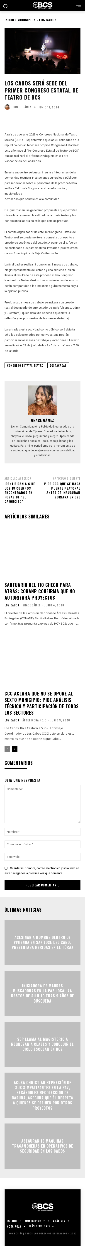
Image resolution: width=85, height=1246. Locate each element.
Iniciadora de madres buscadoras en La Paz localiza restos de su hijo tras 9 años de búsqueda (42, 993)
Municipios (26, 19)
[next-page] (14, 749)
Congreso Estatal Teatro (25, 365)
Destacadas (58, 365)
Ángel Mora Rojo (34, 720)
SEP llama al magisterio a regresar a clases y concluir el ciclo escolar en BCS (42, 1044)
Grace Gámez (22, 107)
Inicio (9, 19)
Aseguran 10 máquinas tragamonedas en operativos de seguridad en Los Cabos (42, 1146)
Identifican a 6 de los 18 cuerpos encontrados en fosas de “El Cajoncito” (20, 492)
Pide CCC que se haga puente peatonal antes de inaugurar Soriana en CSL (62, 490)
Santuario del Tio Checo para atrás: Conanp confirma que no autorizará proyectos (40, 591)
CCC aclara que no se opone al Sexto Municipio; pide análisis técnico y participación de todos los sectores (42, 703)
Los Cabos (48, 19)
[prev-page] (7, 749)
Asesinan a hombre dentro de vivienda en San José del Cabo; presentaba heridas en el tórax (42, 942)
